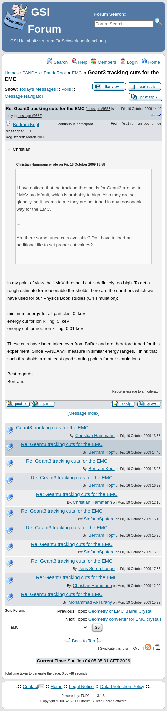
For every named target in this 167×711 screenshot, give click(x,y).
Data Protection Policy (122, 686)
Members (103, 62)
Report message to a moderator (136, 391)
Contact (30, 686)
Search (57, 62)
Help (79, 62)
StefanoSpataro (99, 518)
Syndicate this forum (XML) (120, 648)
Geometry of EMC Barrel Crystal (120, 611)
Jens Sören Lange (97, 568)
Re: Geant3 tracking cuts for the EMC (45, 108)
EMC (77, 72)
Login (129, 62)
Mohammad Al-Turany (90, 602)
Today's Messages (37, 89)
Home (151, 62)
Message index (84, 413)
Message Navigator (24, 96)
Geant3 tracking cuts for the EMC (52, 427)
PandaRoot (55, 72)
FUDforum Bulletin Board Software (101, 701)
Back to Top (83, 640)
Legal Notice (81, 686)
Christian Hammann (95, 435)
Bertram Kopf (26, 124)
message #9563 (98, 109)
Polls (66, 89)
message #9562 (29, 116)
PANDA (29, 72)
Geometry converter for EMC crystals (125, 619)
